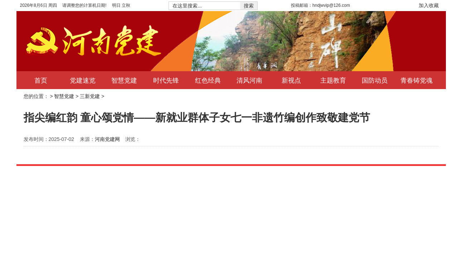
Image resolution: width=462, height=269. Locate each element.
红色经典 (208, 80)
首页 (40, 80)
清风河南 (249, 80)
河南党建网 (107, 139)
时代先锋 (166, 80)
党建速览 (83, 80)
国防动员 (375, 80)
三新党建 (90, 96)
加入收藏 (429, 5)
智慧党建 (124, 80)
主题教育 (333, 80)
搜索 (249, 6)
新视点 (291, 80)
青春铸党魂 (416, 80)
